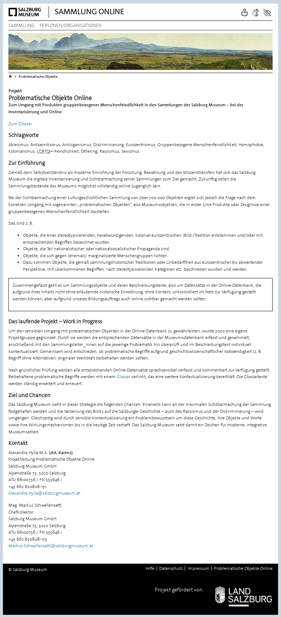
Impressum (198, 568)
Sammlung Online (89, 12)
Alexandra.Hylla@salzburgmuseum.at (44, 493)
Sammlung (21, 25)
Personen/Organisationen (71, 25)
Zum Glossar (20, 124)
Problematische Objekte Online (243, 568)
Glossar (123, 377)
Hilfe (150, 568)
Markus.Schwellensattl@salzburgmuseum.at (50, 546)
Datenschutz (171, 568)
